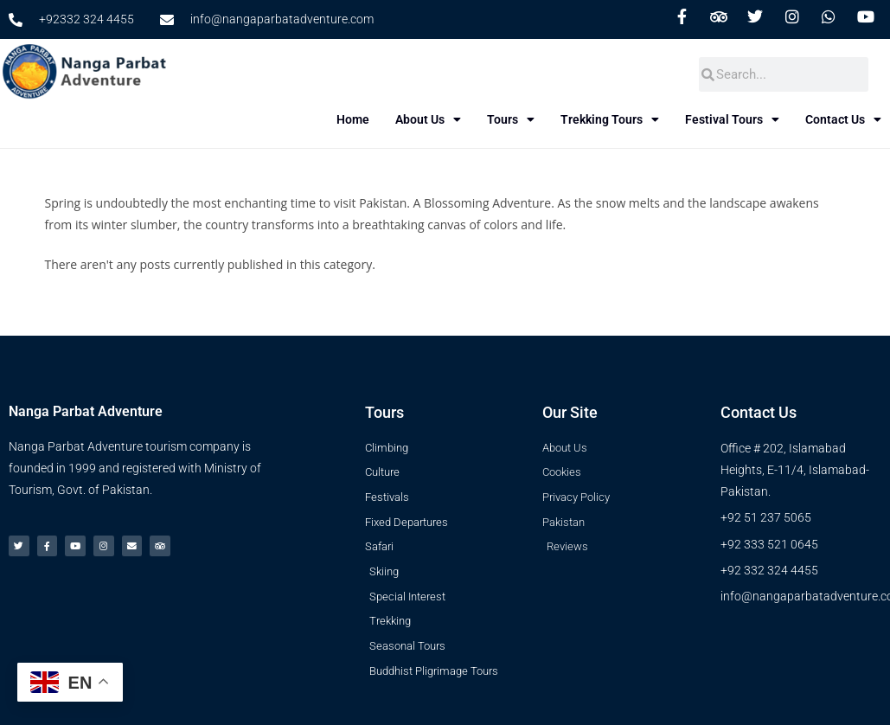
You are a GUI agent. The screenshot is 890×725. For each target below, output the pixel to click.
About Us (453, 119)
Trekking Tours (635, 119)
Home (378, 119)
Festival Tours (757, 119)
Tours (536, 119)
